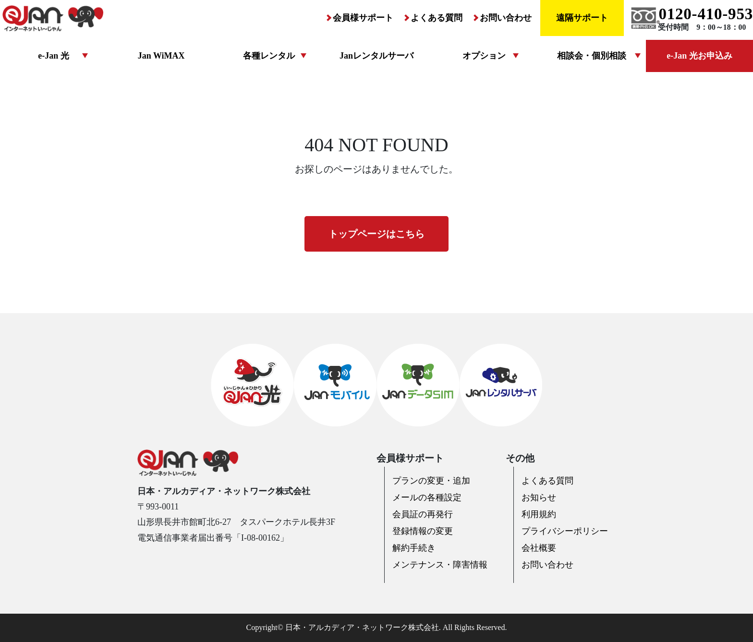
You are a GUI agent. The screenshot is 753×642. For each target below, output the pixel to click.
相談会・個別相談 (591, 56)
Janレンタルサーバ (376, 56)
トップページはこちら (376, 234)
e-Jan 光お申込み (699, 56)
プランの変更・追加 (431, 480)
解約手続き (414, 548)
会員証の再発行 (422, 514)
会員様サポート (363, 18)
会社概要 (539, 548)
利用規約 (539, 514)
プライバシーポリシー (565, 531)
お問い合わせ (506, 18)
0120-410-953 (705, 14)
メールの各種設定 (427, 497)
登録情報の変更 (422, 531)
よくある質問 (436, 18)
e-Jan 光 (53, 56)
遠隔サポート (582, 18)
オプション (484, 56)
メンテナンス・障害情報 (439, 564)
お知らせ (539, 497)
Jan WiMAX (161, 56)
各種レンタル (269, 56)
